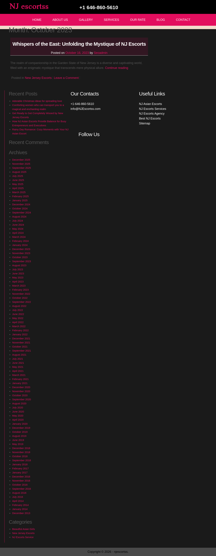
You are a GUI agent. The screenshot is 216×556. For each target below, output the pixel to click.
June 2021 (18, 362)
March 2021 (18, 375)
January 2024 (20, 245)
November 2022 (21, 293)
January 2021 (20, 383)
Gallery (86, 19)
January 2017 (20, 472)
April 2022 (18, 322)
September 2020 (21, 399)
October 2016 (20, 484)
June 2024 (18, 224)
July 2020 (17, 407)
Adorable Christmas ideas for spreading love (37, 101)
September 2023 (21, 261)
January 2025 (20, 200)
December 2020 (21, 387)
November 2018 (21, 452)
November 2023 (21, 253)
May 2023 (17, 277)
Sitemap (144, 123)
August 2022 (19, 305)
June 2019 (18, 440)
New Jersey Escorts (38, 78)
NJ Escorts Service (23, 537)
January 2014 (20, 509)
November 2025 (21, 163)
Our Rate (138, 19)
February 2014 (20, 505)
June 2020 (18, 411)
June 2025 (18, 180)
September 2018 (21, 460)
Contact (183, 19)
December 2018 (21, 448)
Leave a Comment (66, 78)
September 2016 (21, 488)
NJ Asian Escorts (150, 104)
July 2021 (17, 358)
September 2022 (21, 301)
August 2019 (19, 435)
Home (37, 19)
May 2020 (17, 415)
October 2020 (20, 395)
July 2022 (17, 310)
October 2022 (20, 297)
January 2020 (20, 423)
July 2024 (17, 220)
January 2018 (20, 464)
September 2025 (21, 167)
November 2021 (21, 342)
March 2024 (18, 236)
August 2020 (19, 403)
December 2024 (21, 204)
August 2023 (19, 265)
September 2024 (21, 212)
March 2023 (18, 285)
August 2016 (19, 492)
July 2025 (17, 176)
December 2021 (21, 338)
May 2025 (17, 184)
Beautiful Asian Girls (23, 529)
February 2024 (20, 240)
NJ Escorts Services (152, 109)
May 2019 (17, 444)
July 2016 (17, 496)
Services (111, 19)
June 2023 (18, 273)
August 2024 (19, 216)
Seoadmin (100, 52)
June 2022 (18, 314)
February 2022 (20, 330)
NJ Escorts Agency (152, 113)
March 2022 (18, 326)
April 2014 (18, 500)
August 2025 (19, 171)
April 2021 (18, 370)
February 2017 (20, 468)
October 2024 (20, 208)
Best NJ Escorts (150, 118)
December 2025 (21, 159)
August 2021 (19, 354)
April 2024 (18, 232)
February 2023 (20, 289)
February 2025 (20, 196)
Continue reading (116, 68)
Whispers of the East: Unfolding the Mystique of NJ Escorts (79, 44)
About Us (60, 19)
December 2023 (21, 249)
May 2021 (17, 366)
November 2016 (21, 480)
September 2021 (21, 350)
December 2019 (21, 427)
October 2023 (20, 257)
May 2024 (17, 228)
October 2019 (20, 431)
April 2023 (18, 281)
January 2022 (20, 334)
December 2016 (21, 476)
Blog (161, 19)
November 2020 (21, 391)
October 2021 (20, 346)
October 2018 (20, 456)
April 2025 (18, 188)
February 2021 (20, 379)
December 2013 (21, 513)
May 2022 (17, 318)
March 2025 (18, 192)
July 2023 (17, 269)
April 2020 (18, 419)
